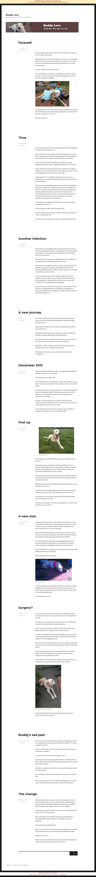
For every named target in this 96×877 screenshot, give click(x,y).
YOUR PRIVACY (55, 2)
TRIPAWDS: (37, 1)
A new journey (29, 312)
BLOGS (38, 2)
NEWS (33, 2)
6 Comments (21, 742)
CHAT (48, 2)
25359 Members (49, 1)
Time (22, 137)
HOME (29, 2)
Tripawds (55, 872)
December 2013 (30, 365)
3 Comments (21, 246)
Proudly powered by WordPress (21, 865)
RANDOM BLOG (64, 2)
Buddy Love (12, 15)
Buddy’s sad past (31, 735)
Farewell (25, 42)
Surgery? (25, 607)
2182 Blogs (58, 1)
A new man (27, 516)
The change (27, 794)
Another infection (32, 238)
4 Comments (21, 50)
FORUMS (43, 2)
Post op (24, 422)
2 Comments (21, 145)
